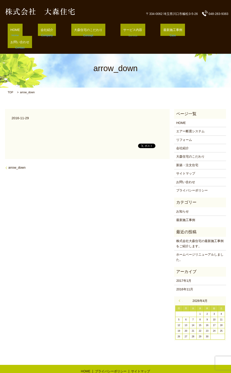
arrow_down (16, 155)
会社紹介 (53, 29)
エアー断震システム (190, 119)
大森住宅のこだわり (89, 29)
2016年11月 (184, 277)
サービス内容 (127, 29)
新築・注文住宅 (187, 152)
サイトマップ (185, 161)
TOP (10, 80)
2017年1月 (183, 268)
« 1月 (181, 288)
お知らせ (182, 199)
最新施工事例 (165, 29)
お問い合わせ (199, 29)
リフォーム (184, 127)
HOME (27, 29)
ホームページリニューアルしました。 (200, 244)
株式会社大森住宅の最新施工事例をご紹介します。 (200, 231)
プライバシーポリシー (192, 178)
